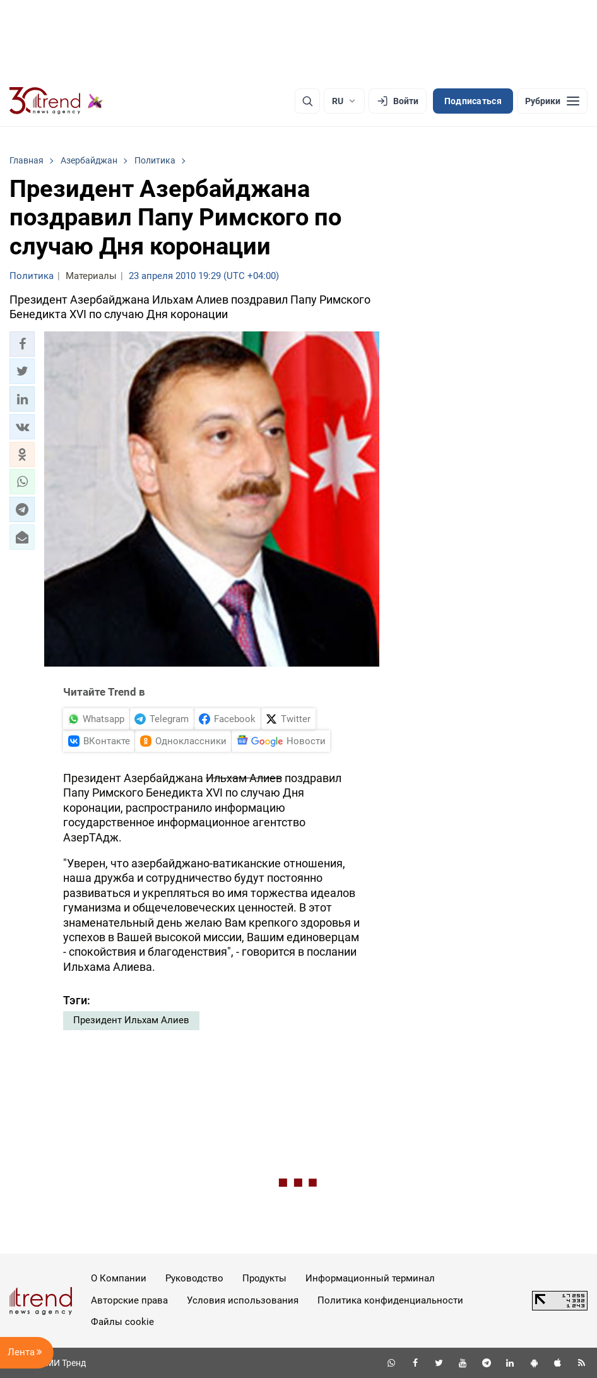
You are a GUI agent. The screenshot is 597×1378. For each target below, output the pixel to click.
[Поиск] (307, 101)
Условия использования (242, 1300)
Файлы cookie (122, 1322)
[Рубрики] (552, 101)
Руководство (194, 1278)
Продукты (264, 1278)
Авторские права (129, 1300)
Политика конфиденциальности (390, 1300)
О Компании (118, 1278)
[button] (22, 344)
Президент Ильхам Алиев (131, 1020)
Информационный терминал (370, 1278)
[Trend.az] (56, 101)
